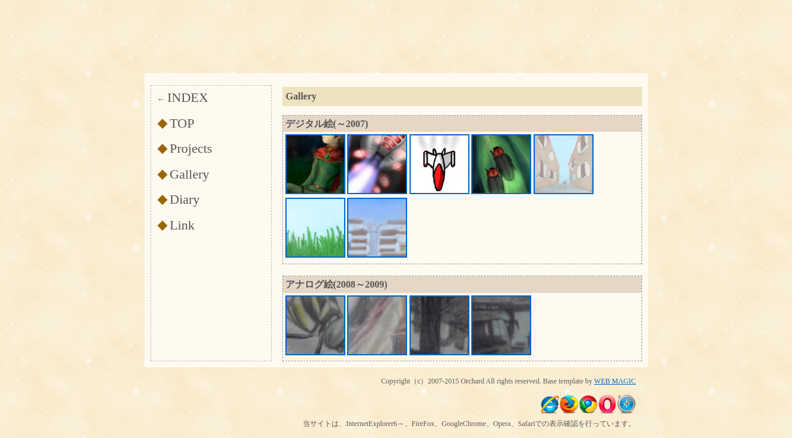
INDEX (187, 97)
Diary (185, 199)
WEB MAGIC (615, 381)
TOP (182, 123)
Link (182, 225)
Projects (191, 148)
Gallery (189, 174)
